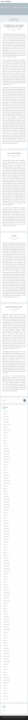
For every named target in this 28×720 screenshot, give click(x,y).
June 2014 (5, 605)
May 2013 (5, 640)
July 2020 (5, 464)
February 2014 (6, 616)
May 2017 (5, 549)
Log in (4, 710)
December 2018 (6, 499)
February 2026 (6, 419)
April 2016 (5, 584)
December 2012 (6, 653)
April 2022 (5, 427)
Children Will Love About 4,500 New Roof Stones (14, 26)
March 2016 (5, 587)
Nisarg (24, 717)
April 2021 (5, 443)
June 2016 (5, 579)
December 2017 (6, 531)
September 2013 (6, 629)
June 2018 (5, 515)
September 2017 (6, 539)
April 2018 (5, 520)
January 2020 (6, 478)
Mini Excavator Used (14, 307)
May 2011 (5, 690)
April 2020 (5, 472)
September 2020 (6, 459)
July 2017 (5, 544)
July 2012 (5, 666)
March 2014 (5, 613)
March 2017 (5, 555)
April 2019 (5, 491)
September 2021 (6, 430)
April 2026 (5, 414)
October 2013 (6, 627)
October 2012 (6, 658)
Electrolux (4, 333)
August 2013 (5, 632)
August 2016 (5, 573)
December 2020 (6, 451)
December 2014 (6, 592)
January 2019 (6, 496)
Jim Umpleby (17, 297)
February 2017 (6, 557)
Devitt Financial (6, 1)
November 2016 (6, 565)
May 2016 (5, 581)
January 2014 (6, 619)
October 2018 (6, 504)
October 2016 (6, 568)
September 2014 (6, 600)
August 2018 (5, 509)
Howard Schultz (16, 348)
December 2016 (6, 563)
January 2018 (6, 528)
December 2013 (6, 621)
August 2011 (5, 682)
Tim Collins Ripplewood (15, 201)
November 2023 (6, 424)
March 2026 (5, 416)
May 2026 (5, 411)
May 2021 (5, 440)
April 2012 (5, 674)
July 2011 (5, 685)
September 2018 (6, 507)
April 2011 (5, 693)
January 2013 (6, 651)
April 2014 (5, 611)
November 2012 (6, 656)
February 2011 (6, 698)
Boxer (14, 236)
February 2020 (6, 475)
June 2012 (5, 669)
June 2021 (5, 438)
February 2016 (6, 589)
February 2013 (6, 648)
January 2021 (6, 448)
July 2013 (5, 635)
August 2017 (5, 541)
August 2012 (5, 664)
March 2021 (5, 446)
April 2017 (5, 552)
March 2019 (5, 493)
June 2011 (5, 688)
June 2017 (5, 547)
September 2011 (6, 680)
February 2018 (6, 525)
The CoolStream (14, 153)
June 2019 (5, 485)
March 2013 (5, 645)
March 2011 (5, 696)
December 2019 (6, 480)
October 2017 (6, 536)
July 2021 (5, 435)
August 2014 (5, 603)
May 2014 (5, 608)
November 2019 (6, 483)
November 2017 (6, 533)
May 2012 (5, 672)
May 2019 (5, 488)
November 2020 (6, 454)
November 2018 (6, 501)
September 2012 (6, 661)
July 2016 (5, 576)
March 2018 (5, 523)
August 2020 (5, 462)
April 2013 (5, 643)
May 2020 (5, 470)
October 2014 (6, 597)
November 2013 (6, 624)
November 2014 (6, 595)
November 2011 (6, 677)
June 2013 (5, 637)
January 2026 (6, 422)
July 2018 (5, 512)
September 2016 (6, 571)
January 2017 (6, 560)
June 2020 (5, 467)
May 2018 (5, 517)
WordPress (17, 717)
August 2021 (5, 432)
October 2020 (6, 456)
